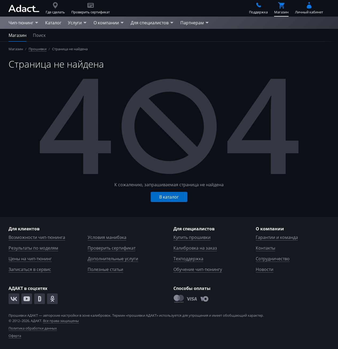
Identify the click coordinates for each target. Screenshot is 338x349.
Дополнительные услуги (113, 259)
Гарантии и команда (277, 237)
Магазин (17, 35)
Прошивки (37, 48)
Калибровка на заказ (195, 248)
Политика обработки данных (33, 328)
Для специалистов (152, 23)
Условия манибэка (107, 237)
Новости (264, 269)
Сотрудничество (273, 259)
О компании (109, 23)
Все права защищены (61, 320)
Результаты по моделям (33, 248)
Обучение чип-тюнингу (197, 269)
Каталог (53, 23)
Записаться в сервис (30, 269)
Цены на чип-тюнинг (30, 259)
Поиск (39, 35)
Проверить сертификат (111, 248)
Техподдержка (188, 259)
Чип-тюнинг (24, 23)
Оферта (15, 335)
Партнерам (194, 23)
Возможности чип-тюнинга (37, 237)
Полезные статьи (105, 269)
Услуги (77, 23)
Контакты (265, 248)
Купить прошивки (192, 237)
